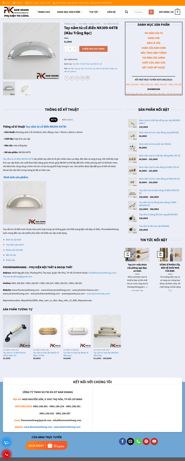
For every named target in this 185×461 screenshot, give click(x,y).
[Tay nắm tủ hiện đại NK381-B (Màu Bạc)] (77, 331)
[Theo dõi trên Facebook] (122, 441)
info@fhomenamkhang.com (102, 272)
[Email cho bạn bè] (77, 78)
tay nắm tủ (97, 68)
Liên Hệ (111, 12)
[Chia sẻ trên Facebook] (66, 78)
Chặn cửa (10, 260)
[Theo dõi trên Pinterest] (146, 441)
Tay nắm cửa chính (15, 244)
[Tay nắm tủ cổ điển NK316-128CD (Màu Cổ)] (16, 331)
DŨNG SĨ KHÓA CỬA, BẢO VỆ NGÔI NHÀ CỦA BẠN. (170, 268)
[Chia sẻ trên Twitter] (72, 78)
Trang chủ (44, 12)
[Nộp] (151, 12)
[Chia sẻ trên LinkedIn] (87, 78)
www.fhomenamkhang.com (38, 427)
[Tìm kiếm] (126, 12)
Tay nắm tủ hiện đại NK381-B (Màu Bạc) (75, 354)
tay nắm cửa (72, 68)
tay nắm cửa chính (85, 68)
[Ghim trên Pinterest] (82, 78)
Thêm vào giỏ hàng (93, 48)
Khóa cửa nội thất (14, 250)
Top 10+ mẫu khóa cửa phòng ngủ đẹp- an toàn (137, 268)
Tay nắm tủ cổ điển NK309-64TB (18, 159)
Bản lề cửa (11, 255)
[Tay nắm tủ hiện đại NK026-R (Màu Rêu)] (107, 331)
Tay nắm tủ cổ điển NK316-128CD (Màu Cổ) (14, 354)
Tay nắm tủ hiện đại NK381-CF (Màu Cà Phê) (46, 354)
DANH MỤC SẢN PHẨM (69, 12)
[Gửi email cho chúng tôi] (130, 441)
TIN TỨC (94, 12)
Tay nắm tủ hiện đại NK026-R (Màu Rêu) (106, 354)
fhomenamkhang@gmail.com (17, 276)
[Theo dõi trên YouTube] (154, 441)
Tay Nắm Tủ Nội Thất (89, 23)
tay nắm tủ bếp (108, 68)
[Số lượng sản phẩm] (70, 49)
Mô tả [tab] (53, 119)
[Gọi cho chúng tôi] (138, 441)
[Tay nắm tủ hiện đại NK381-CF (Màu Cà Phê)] (47, 331)
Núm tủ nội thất (13, 239)
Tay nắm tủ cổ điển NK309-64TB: (46, 127)
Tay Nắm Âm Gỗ (111, 23)
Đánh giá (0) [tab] (67, 119)
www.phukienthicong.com (67, 427)
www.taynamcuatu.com (98, 293)
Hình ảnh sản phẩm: (15, 177)
